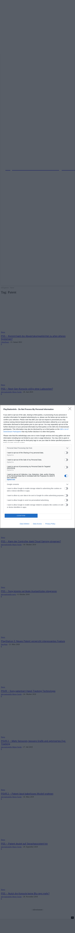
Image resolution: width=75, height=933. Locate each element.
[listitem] (37, 448)
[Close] (70, 409)
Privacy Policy (50, 524)
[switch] (66, 453)
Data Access (37, 524)
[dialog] (37, 466)
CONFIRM (21, 515)
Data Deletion (24, 524)
